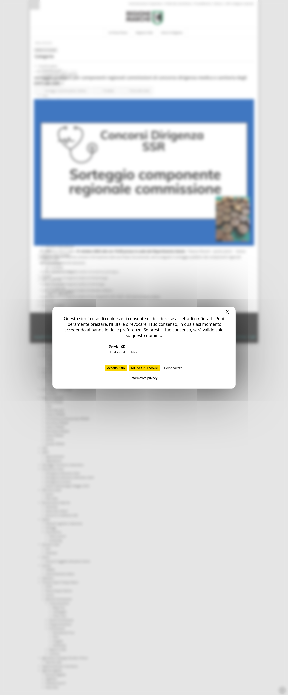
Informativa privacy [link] (144, 378)
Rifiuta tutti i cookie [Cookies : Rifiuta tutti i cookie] (144, 368)
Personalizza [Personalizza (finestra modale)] (173, 368)
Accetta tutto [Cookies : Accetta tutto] (116, 368)
